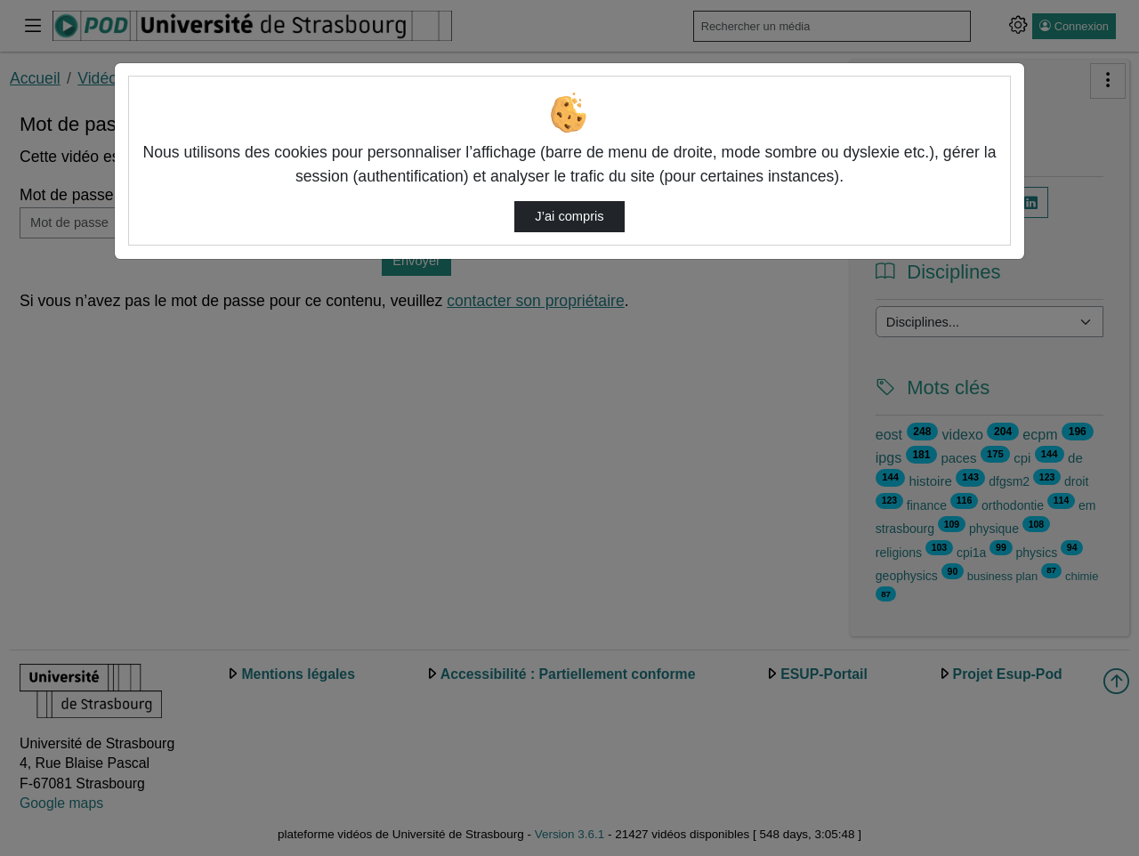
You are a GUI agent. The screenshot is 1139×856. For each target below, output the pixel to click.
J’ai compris (569, 216)
